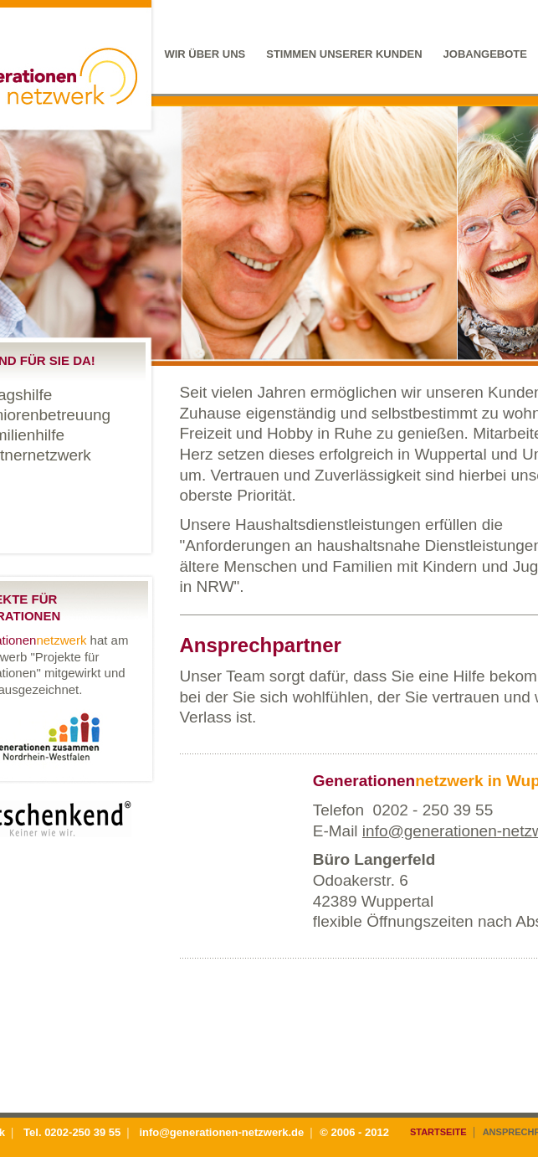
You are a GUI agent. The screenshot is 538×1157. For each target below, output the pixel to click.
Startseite (438, 1132)
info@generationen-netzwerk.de (221, 1132)
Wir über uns (204, 54)
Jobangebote (485, 54)
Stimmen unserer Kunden (344, 54)
